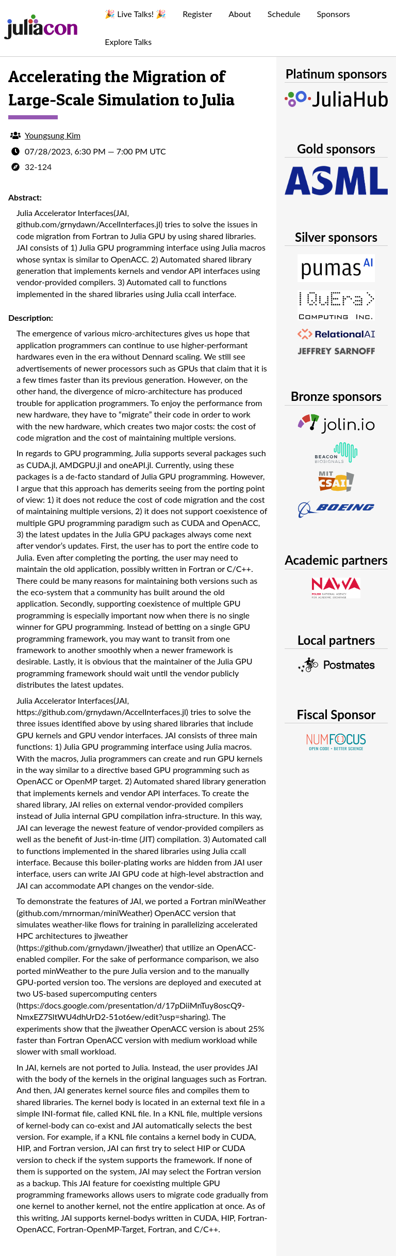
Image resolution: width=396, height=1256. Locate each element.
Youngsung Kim (52, 135)
